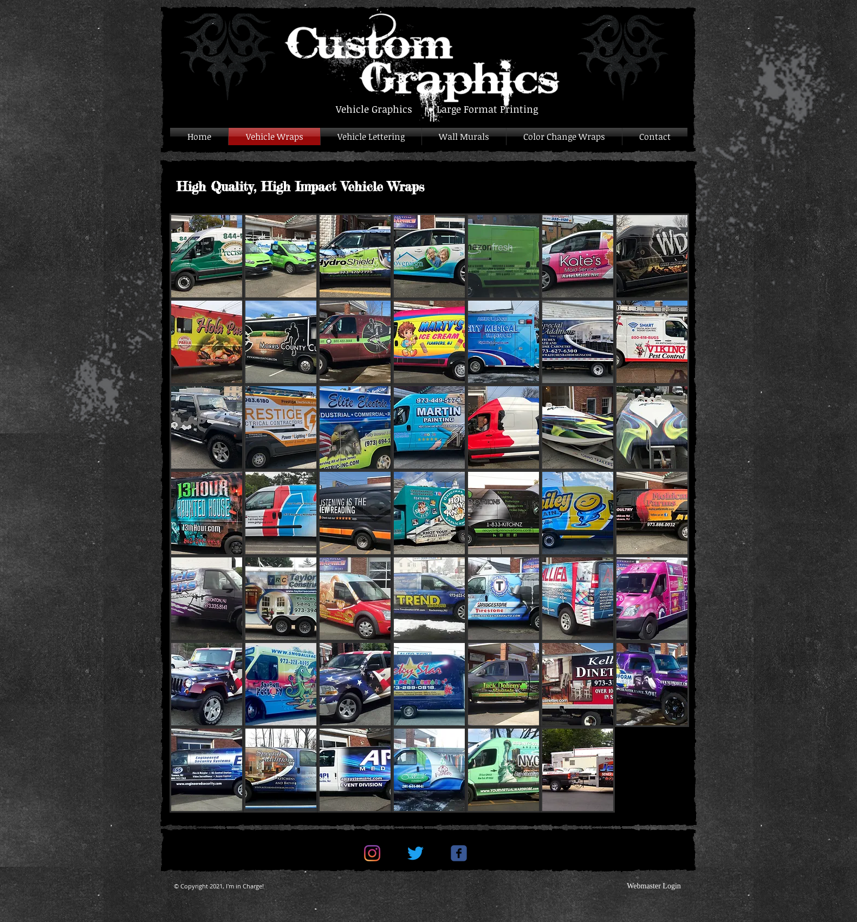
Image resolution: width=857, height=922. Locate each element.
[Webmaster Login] (654, 886)
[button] (207, 256)
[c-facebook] (459, 853)
